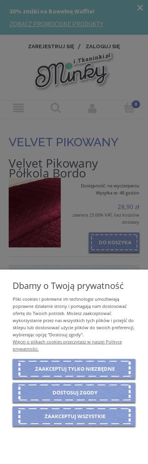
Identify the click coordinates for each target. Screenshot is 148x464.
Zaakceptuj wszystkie (75, 416)
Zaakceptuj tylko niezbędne (75, 368)
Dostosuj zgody (74, 392)
